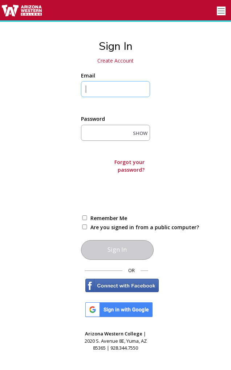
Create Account (115, 60)
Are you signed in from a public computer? (124, 227)
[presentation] (136, 193)
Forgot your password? (129, 166)
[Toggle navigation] (221, 11)
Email (88, 75)
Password (93, 118)
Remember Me (108, 218)
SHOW (140, 133)
